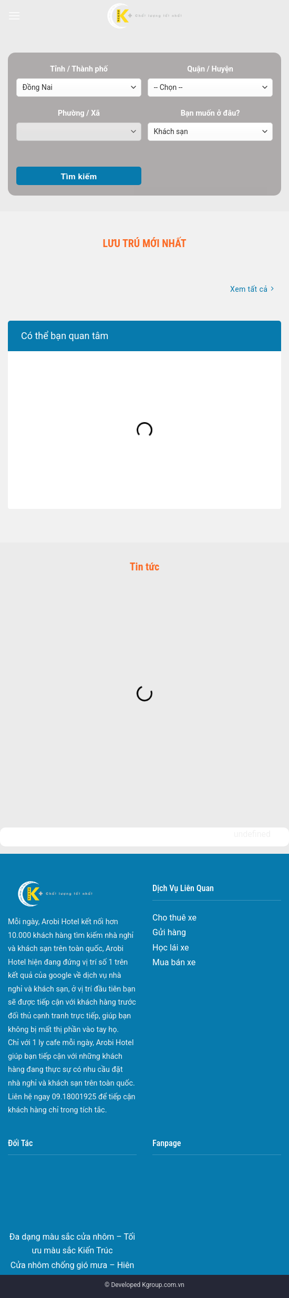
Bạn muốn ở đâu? (210, 113)
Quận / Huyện (210, 69)
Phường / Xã (79, 113)
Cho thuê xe (174, 918)
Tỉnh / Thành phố (79, 69)
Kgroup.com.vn (163, 1285)
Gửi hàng (169, 932)
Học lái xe (170, 948)
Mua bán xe (173, 962)
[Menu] (14, 15)
